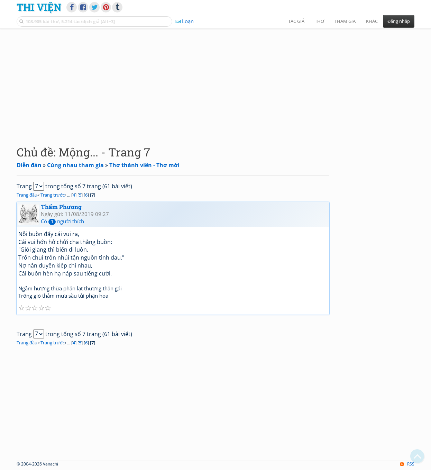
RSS (407, 464)
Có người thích (62, 221)
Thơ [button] (319, 21)
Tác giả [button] (296, 21)
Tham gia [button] (345, 21)
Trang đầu (27, 195)
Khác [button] (372, 21)
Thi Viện (39, 6)
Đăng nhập (398, 21)
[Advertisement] (215, 81)
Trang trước (52, 195)
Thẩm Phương (61, 207)
